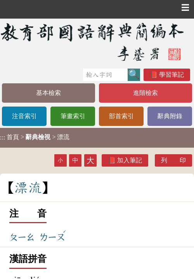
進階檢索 (145, 93)
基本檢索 (48, 93)
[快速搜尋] (105, 75)
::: (2, 137)
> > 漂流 (34, 137)
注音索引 (24, 116)
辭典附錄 (170, 116)
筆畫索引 (73, 116)
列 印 (173, 160)
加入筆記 (129, 160)
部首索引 (121, 116)
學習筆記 (171, 74)
